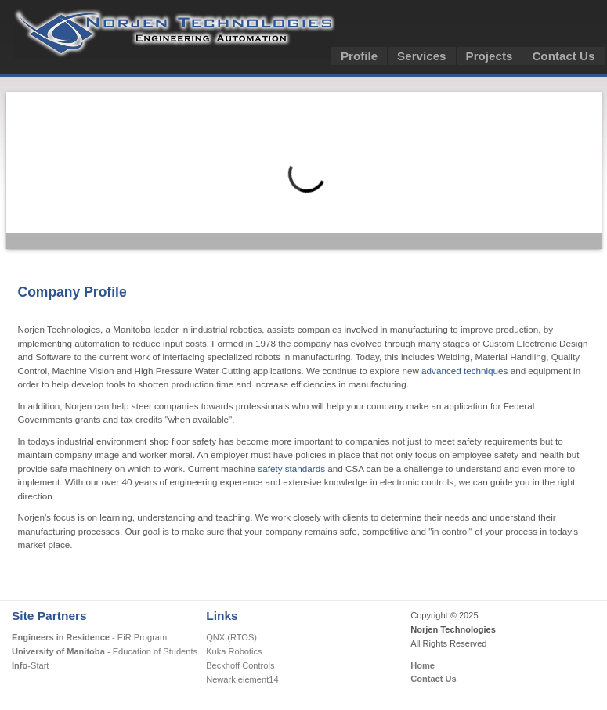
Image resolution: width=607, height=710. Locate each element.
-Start (30, 665)
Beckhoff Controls (240, 665)
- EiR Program (89, 637)
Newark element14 (242, 679)
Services (421, 56)
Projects (489, 56)
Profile (359, 56)
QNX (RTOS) (231, 637)
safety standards (291, 468)
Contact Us (563, 56)
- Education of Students (104, 651)
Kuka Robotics (234, 651)
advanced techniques (464, 371)
